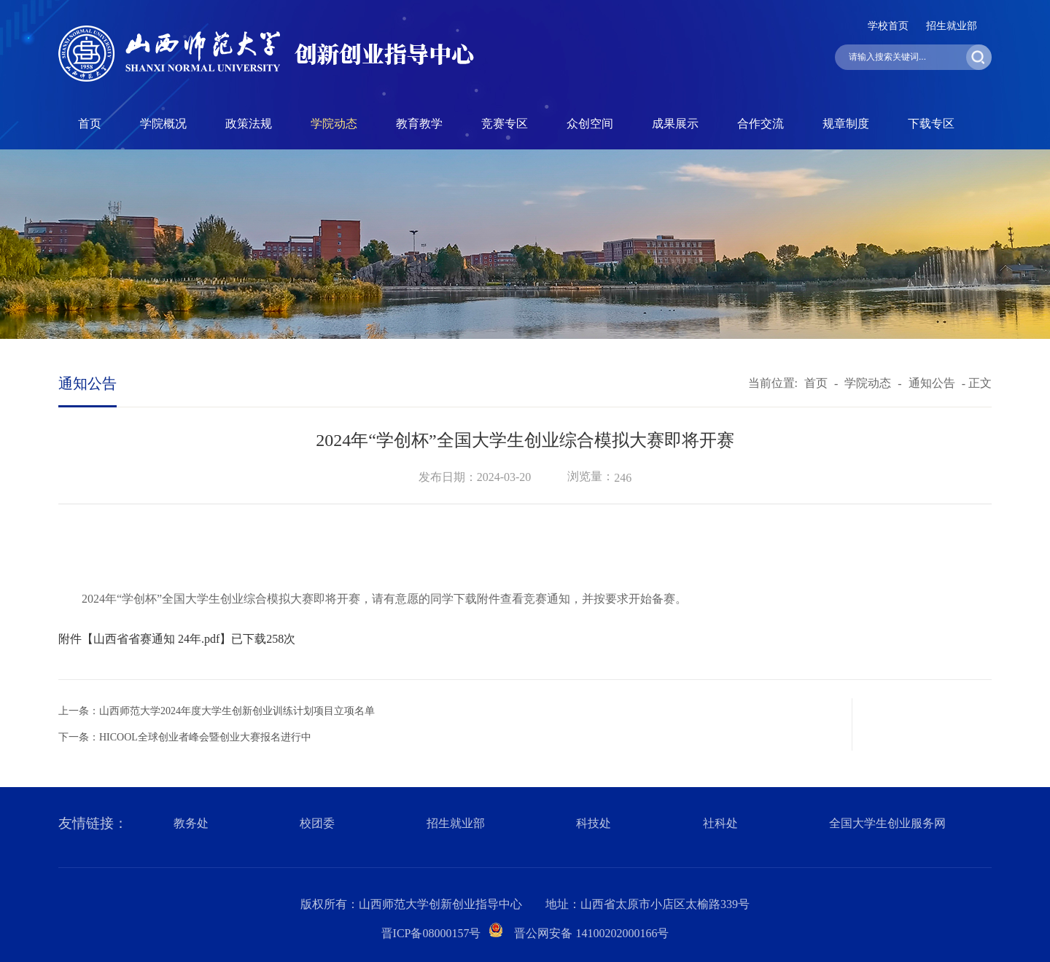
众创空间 (590, 123)
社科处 (720, 823)
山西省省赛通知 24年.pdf (156, 639)
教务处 (191, 823)
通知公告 (932, 383)
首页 (89, 123)
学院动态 (334, 123)
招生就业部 (951, 25)
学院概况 (163, 123)
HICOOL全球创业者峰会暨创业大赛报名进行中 (205, 737)
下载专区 (931, 123)
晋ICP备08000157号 (431, 933)
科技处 (593, 823)
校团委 (317, 823)
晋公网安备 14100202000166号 (591, 933)
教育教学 (419, 123)
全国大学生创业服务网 (887, 823)
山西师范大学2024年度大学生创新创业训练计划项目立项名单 (237, 710)
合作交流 (760, 123)
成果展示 (675, 123)
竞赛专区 (504, 123)
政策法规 (248, 123)
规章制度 (845, 123)
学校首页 (888, 25)
